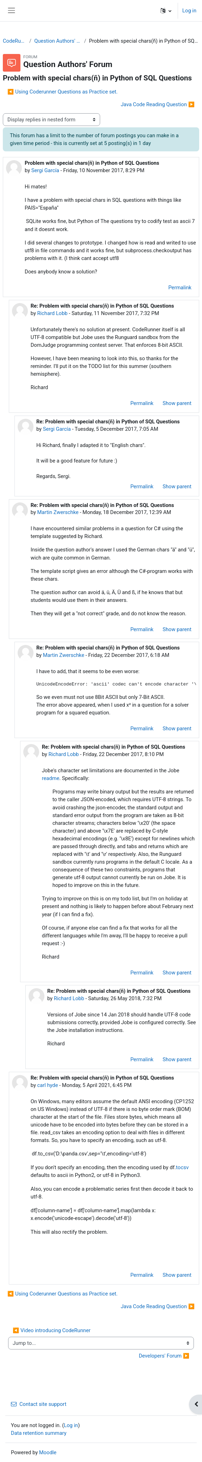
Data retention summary (39, 1433)
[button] (165, 10)
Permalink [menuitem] (179, 287)
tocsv (182, 1167)
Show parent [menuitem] (177, 403)
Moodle (47, 1452)
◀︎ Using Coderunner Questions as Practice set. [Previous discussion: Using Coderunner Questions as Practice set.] (62, 92)
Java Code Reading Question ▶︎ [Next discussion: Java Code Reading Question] (158, 104)
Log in (189, 10)
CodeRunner (14, 41)
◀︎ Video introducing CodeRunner (52, 1330)
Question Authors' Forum (57, 41)
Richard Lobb (52, 313)
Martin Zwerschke (57, 512)
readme (51, 778)
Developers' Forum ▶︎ (164, 1356)
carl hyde (47, 1085)
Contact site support (38, 1404)
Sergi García (45, 170)
